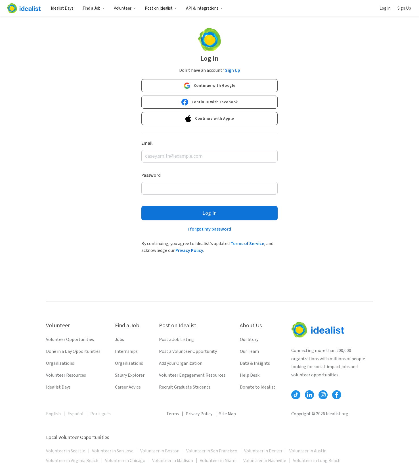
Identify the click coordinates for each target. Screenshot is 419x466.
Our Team (249, 351)
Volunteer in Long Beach (316, 460)
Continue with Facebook (209, 102)
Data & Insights (255, 363)
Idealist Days (62, 8)
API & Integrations (204, 8)
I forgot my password (209, 229)
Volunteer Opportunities (70, 339)
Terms (172, 414)
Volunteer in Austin (307, 451)
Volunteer (125, 8)
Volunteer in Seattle (65, 451)
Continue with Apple (209, 118)
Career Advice (128, 387)
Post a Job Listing (176, 339)
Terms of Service (247, 244)
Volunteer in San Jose (112, 451)
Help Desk (249, 375)
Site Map (227, 414)
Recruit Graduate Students (184, 387)
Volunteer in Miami (218, 460)
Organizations (60, 363)
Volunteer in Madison (172, 460)
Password (151, 175)
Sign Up (404, 8)
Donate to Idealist (257, 387)
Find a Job (94, 8)
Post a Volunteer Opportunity (188, 351)
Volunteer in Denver (263, 451)
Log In (385, 8)
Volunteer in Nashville (264, 460)
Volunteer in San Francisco (211, 451)
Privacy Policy (189, 250)
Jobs (119, 339)
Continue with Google (210, 85)
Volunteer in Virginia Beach (72, 460)
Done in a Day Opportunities (73, 351)
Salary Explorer (129, 375)
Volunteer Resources (66, 375)
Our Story (249, 339)
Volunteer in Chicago (125, 460)
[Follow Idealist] (295, 394)
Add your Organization (180, 363)
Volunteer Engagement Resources (192, 375)
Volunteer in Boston (159, 451)
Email (146, 143)
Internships (126, 351)
